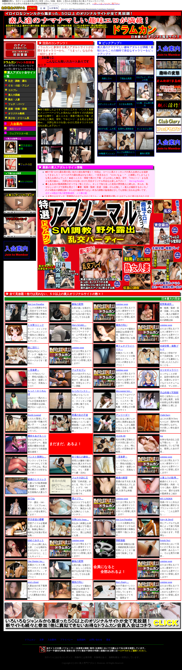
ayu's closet (33, 582)
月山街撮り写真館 (169, 392)
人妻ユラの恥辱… (169, 477)
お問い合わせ (95, 639)
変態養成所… (167, 304)
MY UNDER (166, 498)
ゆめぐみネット (36, 540)
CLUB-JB (120, 436)
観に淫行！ (33, 347)
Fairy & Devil (166, 519)
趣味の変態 (77, 304)
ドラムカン (30, 639)
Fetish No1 (165, 540)
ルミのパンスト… (81, 391)
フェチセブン (79, 370)
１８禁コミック (36, 325)
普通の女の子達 (80, 415)
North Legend (34, 415)
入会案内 (52, 639)
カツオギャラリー (169, 370)
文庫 (41, 639)
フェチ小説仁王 (80, 477)
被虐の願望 (121, 477)
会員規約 (81, 639)
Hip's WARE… (79, 325)
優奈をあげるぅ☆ (37, 436)
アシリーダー (123, 415)
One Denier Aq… (36, 561)
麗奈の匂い (121, 325)
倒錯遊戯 (120, 540)
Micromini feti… (124, 391)
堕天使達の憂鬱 (36, 519)
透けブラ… (77, 498)
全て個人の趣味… (81, 456)
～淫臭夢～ (33, 370)
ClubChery (165, 415)
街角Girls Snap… (80, 519)
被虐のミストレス (37, 479)
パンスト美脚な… (37, 456)
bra (161, 436)
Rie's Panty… (122, 582)
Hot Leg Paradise (36, 304)
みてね (31, 498)
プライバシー (66, 639)
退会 (108, 639)
